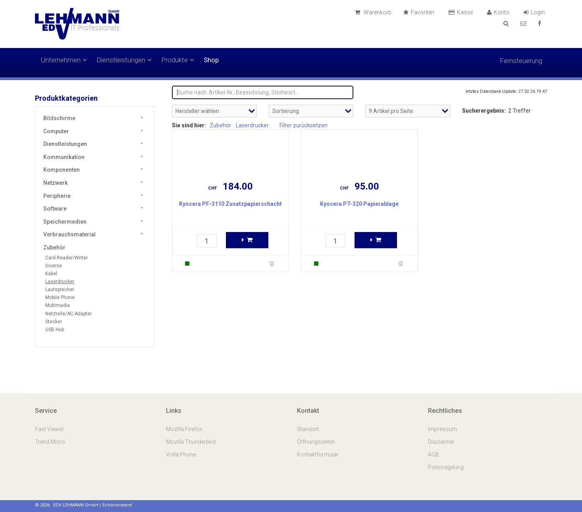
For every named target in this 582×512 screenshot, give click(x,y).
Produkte (177, 60)
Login (535, 12)
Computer (56, 131)
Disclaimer (441, 442)
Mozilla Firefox (184, 429)
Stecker (53, 321)
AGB (433, 454)
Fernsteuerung (521, 61)
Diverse (53, 265)
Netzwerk (55, 183)
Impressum (442, 429)
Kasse (462, 12)
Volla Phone (181, 454)
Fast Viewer (50, 429)
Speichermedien (65, 222)
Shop (211, 60)
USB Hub (54, 329)
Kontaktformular (318, 454)
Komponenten (61, 170)
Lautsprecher (59, 289)
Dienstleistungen (124, 60)
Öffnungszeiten (316, 442)
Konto (499, 12)
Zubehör (54, 247)
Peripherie (57, 196)
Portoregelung (446, 467)
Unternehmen (64, 60)
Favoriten (420, 12)
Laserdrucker (59, 281)
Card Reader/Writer (66, 258)
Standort (308, 429)
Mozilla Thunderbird (191, 442)
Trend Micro (50, 442)
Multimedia (57, 305)
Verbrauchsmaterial (69, 234)
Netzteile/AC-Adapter (68, 313)
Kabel (51, 273)
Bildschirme (59, 118)
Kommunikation (64, 157)
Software (55, 208)
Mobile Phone (60, 297)
